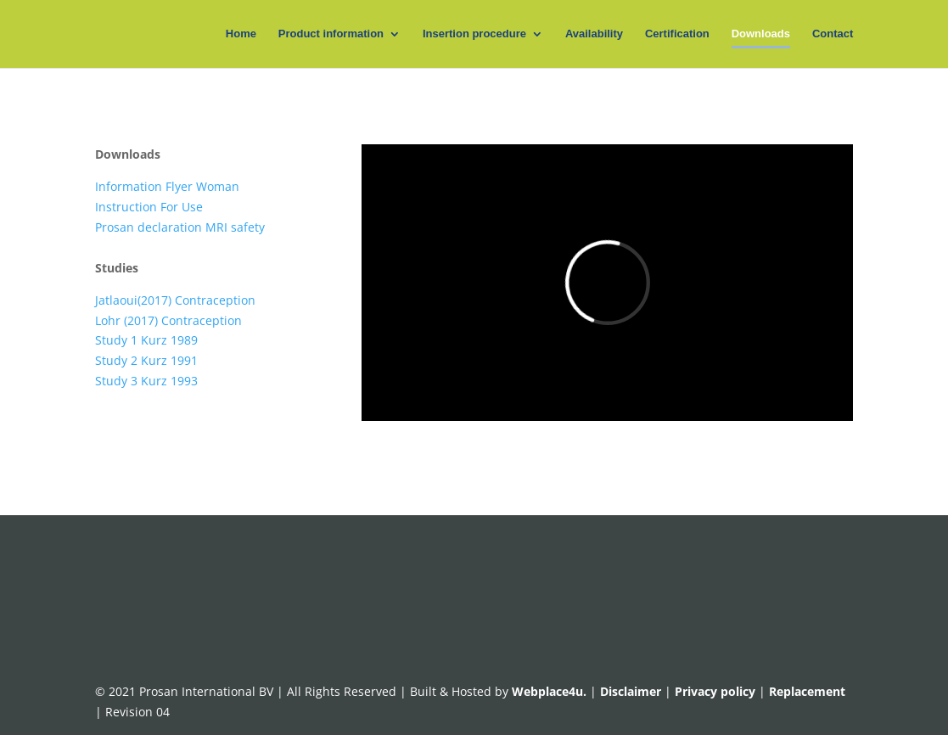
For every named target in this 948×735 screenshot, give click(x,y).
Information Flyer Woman (167, 186)
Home (241, 34)
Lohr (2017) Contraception (168, 320)
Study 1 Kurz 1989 (146, 340)
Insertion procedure (474, 34)
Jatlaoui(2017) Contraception (175, 300)
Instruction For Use (149, 207)
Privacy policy (717, 691)
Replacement (807, 691)
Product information (331, 34)
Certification (677, 34)
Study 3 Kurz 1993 (146, 381)
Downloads (761, 34)
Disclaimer (630, 691)
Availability (594, 34)
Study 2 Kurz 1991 (146, 360)
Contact (832, 34)
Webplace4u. (551, 691)
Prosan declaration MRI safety (180, 227)
